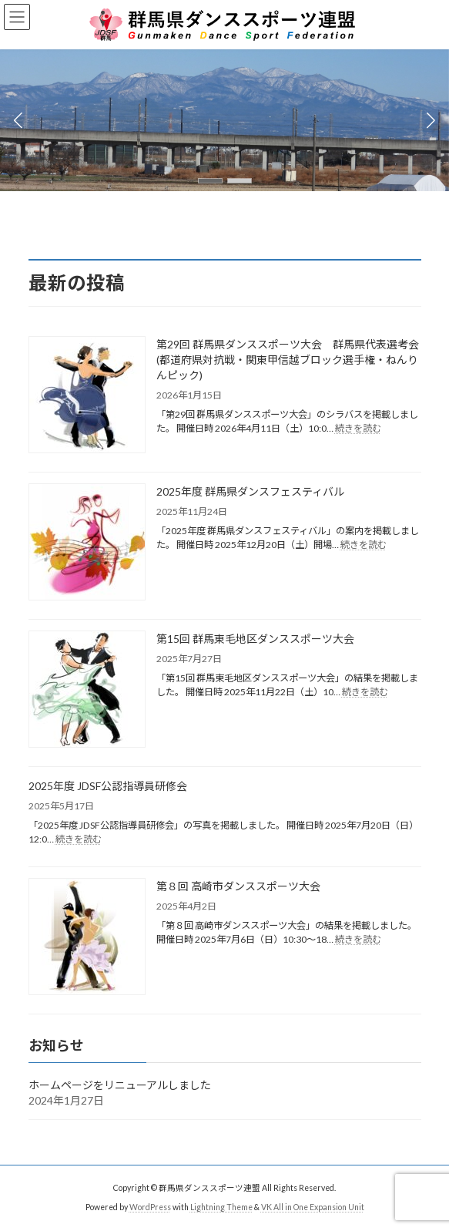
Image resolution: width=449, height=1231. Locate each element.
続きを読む (358, 428)
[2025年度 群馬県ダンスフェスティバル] (87, 543)
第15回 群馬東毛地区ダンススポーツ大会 (255, 638)
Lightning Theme (221, 1207)
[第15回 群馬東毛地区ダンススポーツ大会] (87, 690)
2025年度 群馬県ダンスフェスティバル (250, 491)
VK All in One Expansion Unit (312, 1207)
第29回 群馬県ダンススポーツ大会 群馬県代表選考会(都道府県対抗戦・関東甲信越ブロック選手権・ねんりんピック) (287, 360)
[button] (210, 181)
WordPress (150, 1207)
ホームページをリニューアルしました (119, 1084)
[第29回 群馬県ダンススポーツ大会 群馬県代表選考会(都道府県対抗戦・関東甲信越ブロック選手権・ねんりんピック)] (87, 396)
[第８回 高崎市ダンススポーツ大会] (87, 937)
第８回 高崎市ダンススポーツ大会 (238, 886)
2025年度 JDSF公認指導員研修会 (107, 785)
